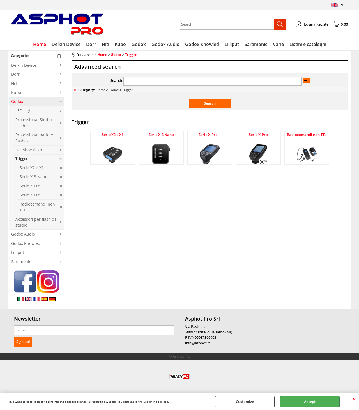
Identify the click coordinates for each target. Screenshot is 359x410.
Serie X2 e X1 (32, 167)
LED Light (24, 110)
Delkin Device (66, 44)
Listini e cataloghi (307, 44)
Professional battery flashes (34, 137)
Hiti (105, 44)
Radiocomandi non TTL (37, 207)
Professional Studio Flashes (33, 122)
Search (116, 80)
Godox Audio (165, 44)
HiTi (15, 83)
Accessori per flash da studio (36, 222)
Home (39, 44)
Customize (245, 401)
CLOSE (354, 399)
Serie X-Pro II (31, 185)
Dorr (91, 44)
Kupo (120, 44)
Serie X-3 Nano (33, 176)
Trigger (21, 158)
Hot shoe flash (28, 150)
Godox (139, 44)
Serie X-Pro (30, 194)
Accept (310, 401)
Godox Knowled (202, 44)
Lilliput (232, 44)
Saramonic (256, 44)
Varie (278, 44)
